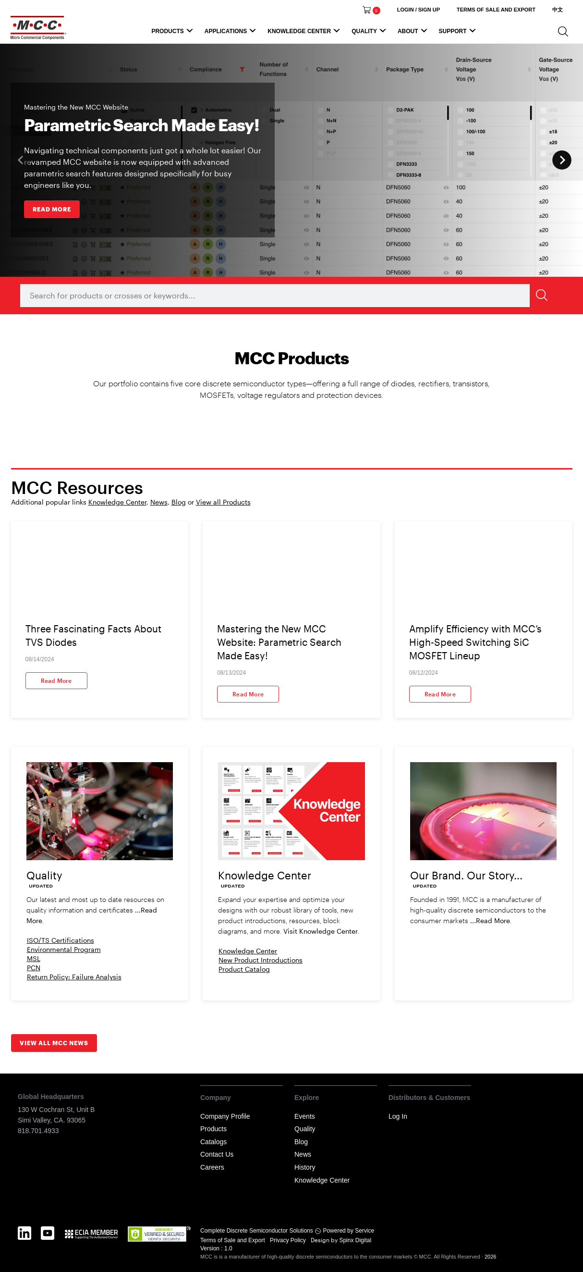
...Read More (490, 920)
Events (304, 1116)
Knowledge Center (305, 33)
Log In (398, 1116)
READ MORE (52, 209)
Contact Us (216, 1154)
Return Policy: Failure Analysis (74, 977)
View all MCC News (54, 1042)
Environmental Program (64, 949)
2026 (490, 1257)
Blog (178, 502)
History (305, 1167)
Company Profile (225, 1116)
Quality (370, 33)
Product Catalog (244, 969)
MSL (33, 958)
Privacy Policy (288, 1240)
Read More (56, 680)
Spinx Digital (354, 1240)
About (414, 33)
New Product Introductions (261, 960)
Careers (212, 1167)
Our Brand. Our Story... (466, 875)
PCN (33, 967)
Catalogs (213, 1142)
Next (561, 160)
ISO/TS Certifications (60, 940)
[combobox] (287, 295)
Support (459, 33)
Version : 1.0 (216, 1248)
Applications (232, 33)
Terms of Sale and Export (233, 1240)
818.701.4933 (38, 1131)
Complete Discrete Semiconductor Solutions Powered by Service (287, 1230)
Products (173, 33)
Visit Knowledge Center (320, 931)
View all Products (223, 502)
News (159, 502)
